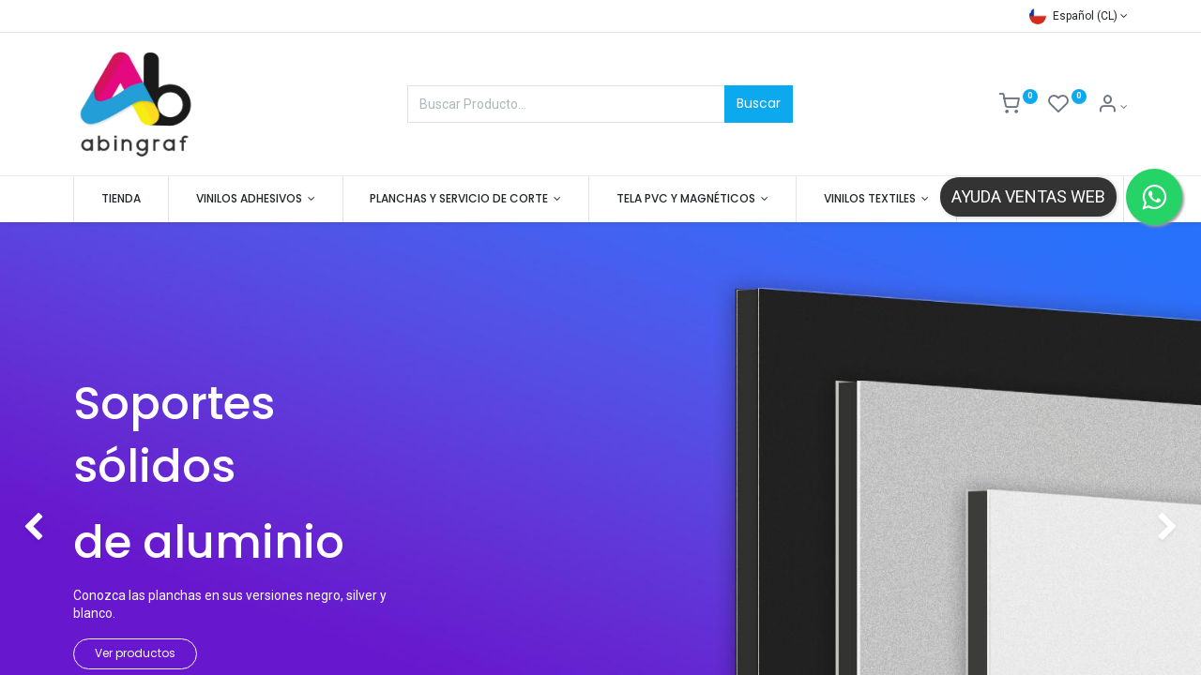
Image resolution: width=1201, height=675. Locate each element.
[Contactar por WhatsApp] (1154, 197)
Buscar (759, 103)
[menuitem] (121, 199)
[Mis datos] (1112, 106)
